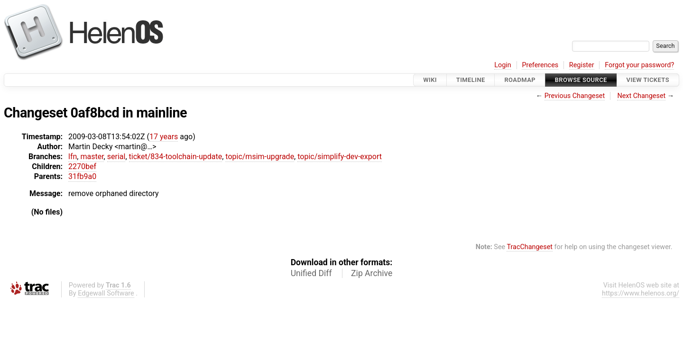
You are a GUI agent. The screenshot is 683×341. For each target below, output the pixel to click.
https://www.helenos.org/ (640, 293)
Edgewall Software (106, 293)
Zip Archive (371, 273)
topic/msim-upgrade (259, 156)
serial (116, 156)
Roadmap (519, 79)
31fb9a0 (82, 176)
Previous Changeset (575, 96)
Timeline (470, 79)
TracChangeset (530, 247)
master (91, 156)
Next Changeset (641, 96)
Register (581, 65)
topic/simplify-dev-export (339, 156)
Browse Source (581, 79)
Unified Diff (311, 273)
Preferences (540, 65)
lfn (72, 156)
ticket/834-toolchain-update (175, 156)
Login (502, 65)
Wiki (430, 79)
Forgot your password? (639, 65)
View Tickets (648, 79)
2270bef (82, 166)
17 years (163, 136)
